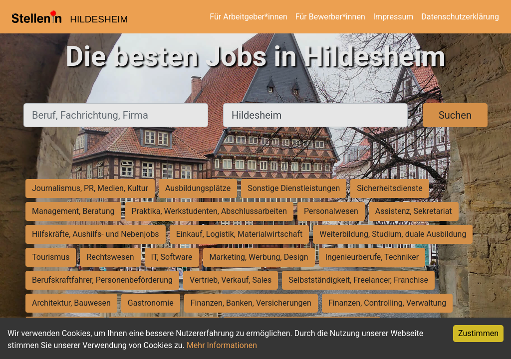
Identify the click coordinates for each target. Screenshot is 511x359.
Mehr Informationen (222, 345)
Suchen (455, 115)
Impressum (393, 16)
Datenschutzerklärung (460, 16)
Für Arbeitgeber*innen (248, 16)
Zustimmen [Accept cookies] (478, 333)
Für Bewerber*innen (330, 16)
